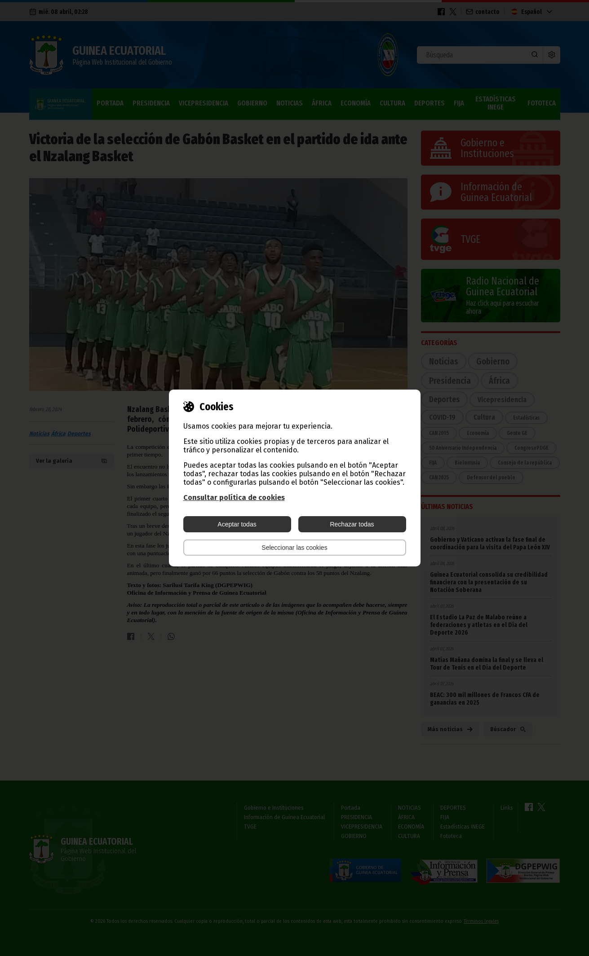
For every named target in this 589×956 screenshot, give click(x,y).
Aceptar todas (236, 524)
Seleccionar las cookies (294, 547)
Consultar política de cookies (234, 497)
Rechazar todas (352, 524)
